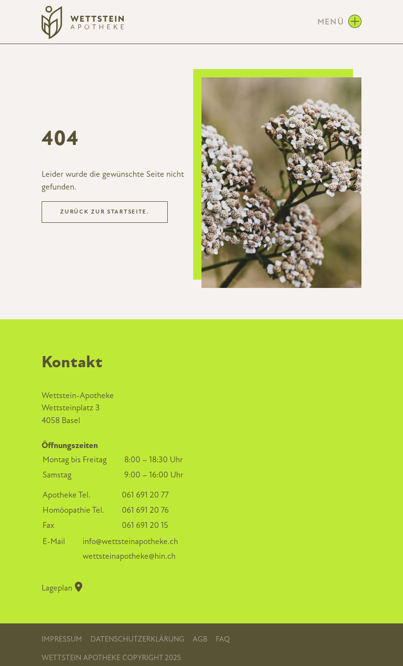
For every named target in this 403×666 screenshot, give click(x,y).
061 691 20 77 (145, 495)
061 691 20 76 (145, 510)
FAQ (223, 639)
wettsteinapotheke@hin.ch (129, 556)
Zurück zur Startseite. (104, 211)
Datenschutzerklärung (137, 639)
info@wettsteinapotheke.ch (130, 541)
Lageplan (62, 587)
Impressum (62, 639)
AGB (200, 639)
